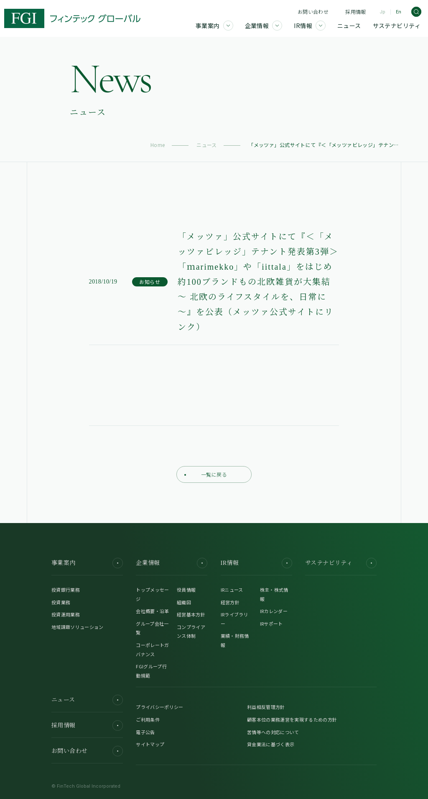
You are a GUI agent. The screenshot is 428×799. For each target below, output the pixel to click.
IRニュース (232, 589)
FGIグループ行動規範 (151, 671)
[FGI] (72, 18)
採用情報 (355, 11)
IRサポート (271, 623)
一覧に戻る (205, 474)
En (398, 12)
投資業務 (60, 602)
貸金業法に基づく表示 (270, 744)
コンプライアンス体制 (191, 631)
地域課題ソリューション (77, 627)
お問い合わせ (313, 11)
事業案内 (87, 563)
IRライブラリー (234, 619)
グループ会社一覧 (152, 628)
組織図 (184, 602)
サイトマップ (150, 744)
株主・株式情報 (274, 594)
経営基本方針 (191, 614)
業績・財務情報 (235, 640)
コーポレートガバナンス (152, 649)
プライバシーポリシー (159, 707)
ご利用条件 (148, 719)
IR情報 (256, 563)
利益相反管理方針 (266, 707)
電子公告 (145, 732)
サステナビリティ (341, 563)
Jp (382, 12)
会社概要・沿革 (152, 611)
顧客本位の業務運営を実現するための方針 (292, 719)
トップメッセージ (152, 594)
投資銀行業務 (65, 589)
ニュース (206, 144)
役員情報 (186, 589)
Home (157, 144)
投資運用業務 (65, 614)
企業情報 (171, 563)
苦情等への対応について (273, 732)
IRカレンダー (274, 611)
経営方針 (230, 602)
